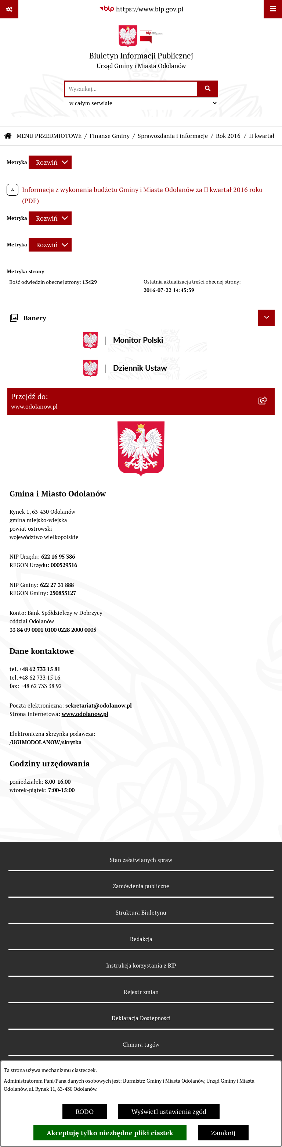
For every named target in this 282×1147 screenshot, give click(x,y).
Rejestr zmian (141, 992)
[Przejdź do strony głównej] (141, 49)
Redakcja (141, 939)
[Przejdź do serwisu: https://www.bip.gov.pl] (141, 9)
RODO (85, 1111)
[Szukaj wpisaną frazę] (208, 89)
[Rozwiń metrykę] (50, 162)
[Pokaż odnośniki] (9, 9)
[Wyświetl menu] (273, 9)
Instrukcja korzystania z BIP (141, 965)
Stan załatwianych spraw (141, 859)
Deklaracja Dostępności (141, 1018)
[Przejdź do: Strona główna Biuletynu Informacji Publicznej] (8, 136)
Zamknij (223, 1133)
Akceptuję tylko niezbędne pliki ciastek (110, 1133)
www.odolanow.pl (85, 714)
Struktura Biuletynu (141, 912)
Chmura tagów (141, 1044)
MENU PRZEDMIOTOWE (49, 136)
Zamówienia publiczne (141, 886)
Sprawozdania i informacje (173, 136)
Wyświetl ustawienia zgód (168, 1111)
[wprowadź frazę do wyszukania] (131, 89)
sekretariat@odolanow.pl (98, 705)
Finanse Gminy (110, 136)
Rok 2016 (228, 136)
